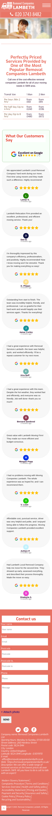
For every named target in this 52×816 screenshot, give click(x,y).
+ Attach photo (10, 711)
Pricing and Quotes (36, 790)
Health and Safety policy (34, 787)
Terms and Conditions (37, 784)
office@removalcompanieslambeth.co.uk (22, 759)
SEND (6, 719)
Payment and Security (13, 793)
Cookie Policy (8, 796)
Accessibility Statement (14, 790)
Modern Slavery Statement (15, 781)
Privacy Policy (24, 796)
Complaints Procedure (13, 784)
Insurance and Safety (36, 793)
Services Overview (11, 787)
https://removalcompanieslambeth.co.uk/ (28, 762)
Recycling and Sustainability (16, 800)
